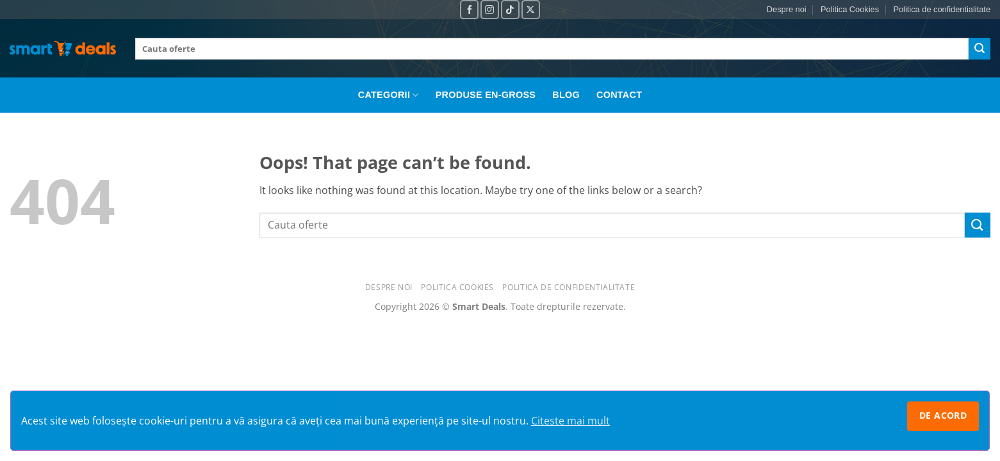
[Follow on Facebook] (469, 9)
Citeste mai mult (570, 421)
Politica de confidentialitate (941, 9)
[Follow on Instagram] (489, 9)
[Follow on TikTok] (510, 9)
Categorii (388, 95)
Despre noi (787, 9)
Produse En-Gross (486, 95)
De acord (943, 415)
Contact (619, 95)
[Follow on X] (530, 9)
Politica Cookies (850, 9)
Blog (566, 95)
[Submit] (979, 49)
